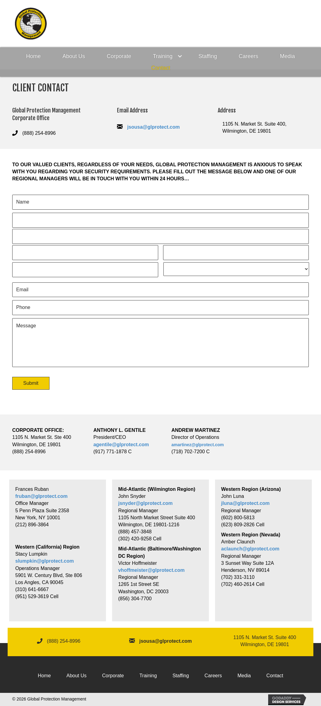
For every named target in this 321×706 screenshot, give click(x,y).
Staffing (208, 56)
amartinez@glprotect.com (197, 444)
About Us (73, 56)
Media (287, 56)
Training (162, 56)
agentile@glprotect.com (121, 444)
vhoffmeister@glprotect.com (151, 570)
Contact (160, 68)
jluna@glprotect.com (245, 503)
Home (33, 56)
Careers (248, 56)
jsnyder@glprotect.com (145, 503)
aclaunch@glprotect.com (250, 548)
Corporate (119, 56)
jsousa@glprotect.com (153, 127)
